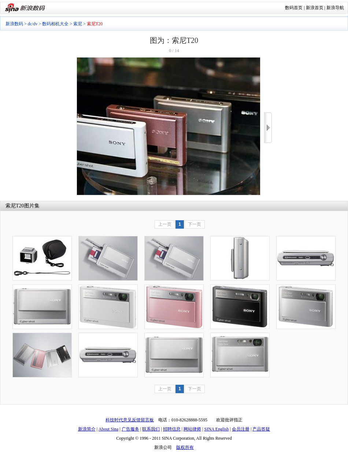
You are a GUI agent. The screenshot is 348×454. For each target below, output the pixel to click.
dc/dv (33, 23)
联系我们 (151, 429)
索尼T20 (14, 205)
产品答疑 (261, 429)
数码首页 (294, 7)
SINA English (216, 429)
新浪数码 (14, 23)
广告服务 (130, 429)
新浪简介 (87, 429)
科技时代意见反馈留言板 (129, 419)
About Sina (108, 429)
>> (268, 127)
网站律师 (192, 429)
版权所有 (185, 447)
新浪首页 (314, 7)
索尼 (77, 23)
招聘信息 (172, 429)
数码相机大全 (55, 23)
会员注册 (240, 429)
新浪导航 (335, 7)
